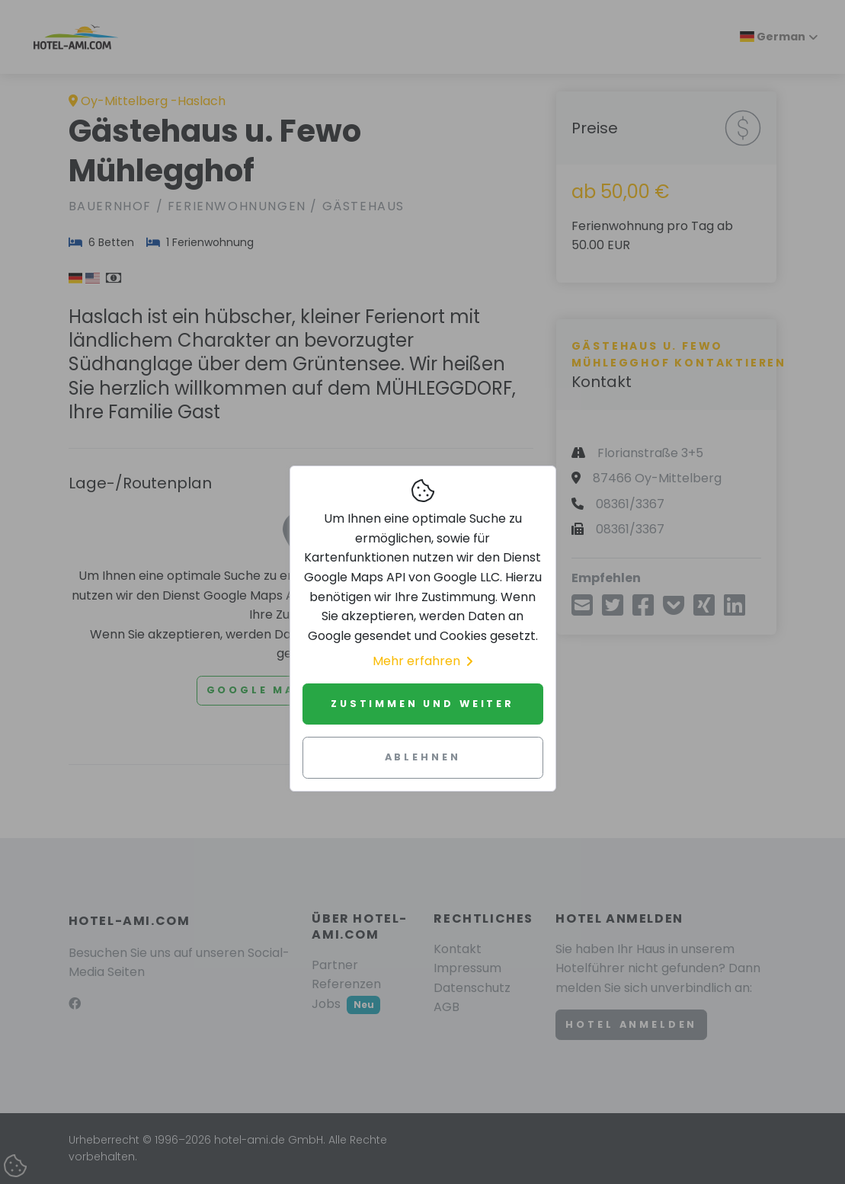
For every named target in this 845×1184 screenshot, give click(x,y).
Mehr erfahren (422, 661)
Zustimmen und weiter (422, 703)
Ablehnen (423, 756)
